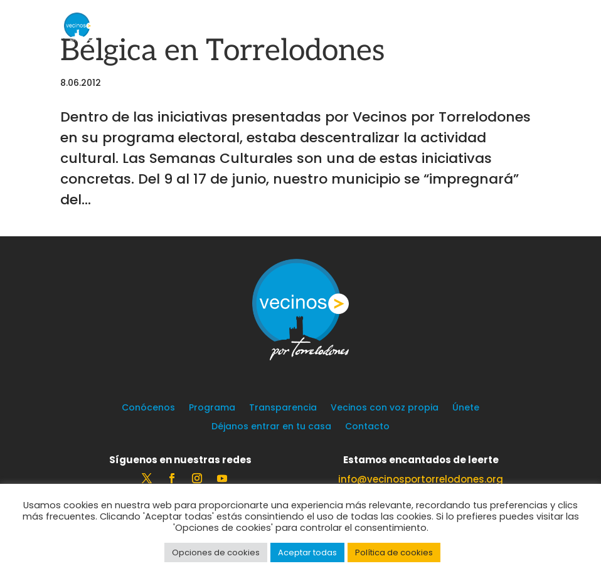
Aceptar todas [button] (307, 552)
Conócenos (148, 408)
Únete (465, 408)
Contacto (367, 427)
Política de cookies (394, 552)
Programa (212, 408)
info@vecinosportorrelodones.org (420, 479)
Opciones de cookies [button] (216, 552)
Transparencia (283, 408)
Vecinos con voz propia (385, 408)
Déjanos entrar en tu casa (271, 427)
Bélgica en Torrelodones (222, 51)
